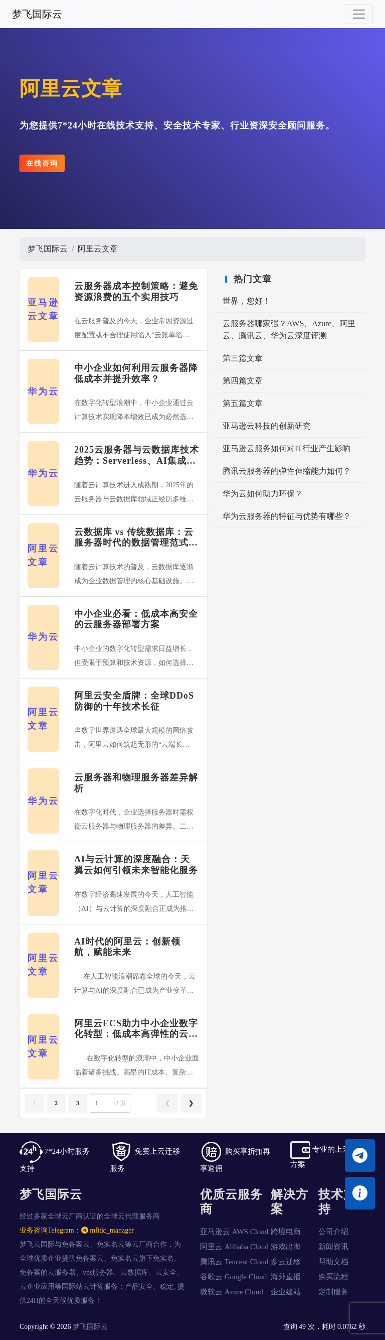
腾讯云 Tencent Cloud (234, 1262)
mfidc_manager (107, 1230)
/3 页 (109, 1103)
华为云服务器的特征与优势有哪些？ (287, 516)
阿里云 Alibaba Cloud (234, 1247)
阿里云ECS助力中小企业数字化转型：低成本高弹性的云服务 (136, 1029)
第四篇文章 (243, 380)
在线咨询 (42, 163)
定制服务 (333, 1292)
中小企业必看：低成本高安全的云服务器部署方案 (136, 619)
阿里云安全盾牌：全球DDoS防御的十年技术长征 (134, 701)
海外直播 (286, 1277)
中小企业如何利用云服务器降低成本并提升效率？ (136, 373)
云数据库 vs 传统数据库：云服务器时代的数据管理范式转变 (136, 538)
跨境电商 (286, 1232)
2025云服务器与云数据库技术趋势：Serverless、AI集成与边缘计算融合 (136, 455)
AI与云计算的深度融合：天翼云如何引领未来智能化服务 (136, 864)
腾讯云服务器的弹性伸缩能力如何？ (287, 471)
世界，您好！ (247, 301)
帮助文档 (333, 1262)
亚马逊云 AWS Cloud (234, 1232)
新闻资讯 (333, 1247)
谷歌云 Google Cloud (233, 1277)
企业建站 (286, 1292)
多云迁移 (286, 1262)
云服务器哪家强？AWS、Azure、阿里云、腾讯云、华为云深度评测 (289, 329)
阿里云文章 (98, 248)
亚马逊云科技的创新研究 (267, 426)
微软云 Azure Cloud (231, 1292)
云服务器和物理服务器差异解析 (136, 782)
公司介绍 (333, 1232)
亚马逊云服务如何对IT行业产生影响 (286, 448)
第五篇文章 (243, 403)
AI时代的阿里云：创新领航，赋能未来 (127, 947)
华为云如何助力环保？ (263, 493)
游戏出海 (286, 1247)
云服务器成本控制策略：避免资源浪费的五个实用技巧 (136, 291)
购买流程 (333, 1277)
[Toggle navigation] (359, 14)
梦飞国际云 (37, 14)
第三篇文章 (243, 358)
